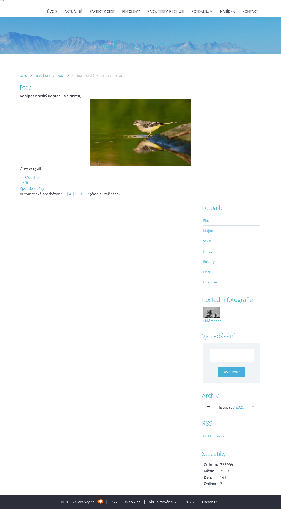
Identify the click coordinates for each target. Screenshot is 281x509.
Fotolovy (131, 11)
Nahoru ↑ (210, 501)
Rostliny (209, 261)
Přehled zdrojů (214, 436)
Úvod (52, 11)
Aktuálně (73, 11)
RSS (113, 501)
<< (209, 407)
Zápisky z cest (102, 11)
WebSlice (132, 501)
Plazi (206, 272)
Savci (207, 241)
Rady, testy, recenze (165, 11)
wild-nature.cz (13, 19)
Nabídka (227, 11)
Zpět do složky (32, 188)
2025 (240, 407)
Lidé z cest (211, 282)
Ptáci (60, 75)
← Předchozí (30, 177)
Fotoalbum (202, 11)
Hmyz (207, 251)
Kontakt (250, 11)
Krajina (208, 230)
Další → (26, 182)
